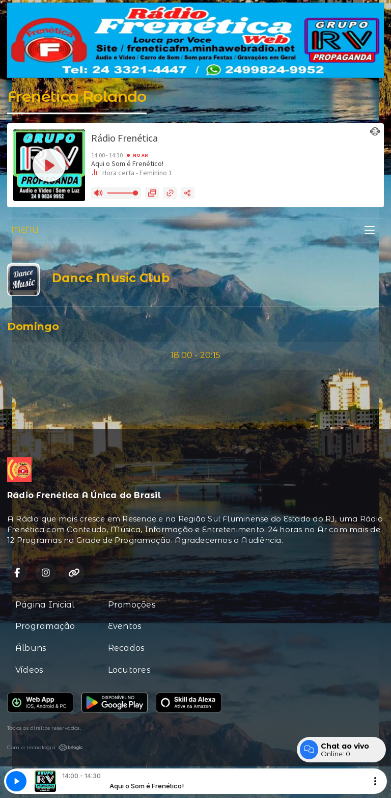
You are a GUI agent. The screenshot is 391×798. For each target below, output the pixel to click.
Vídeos (29, 670)
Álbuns (30, 648)
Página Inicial (44, 605)
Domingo (33, 326)
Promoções (132, 605)
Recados (126, 648)
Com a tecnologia (45, 747)
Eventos (125, 626)
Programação (45, 626)
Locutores (129, 670)
